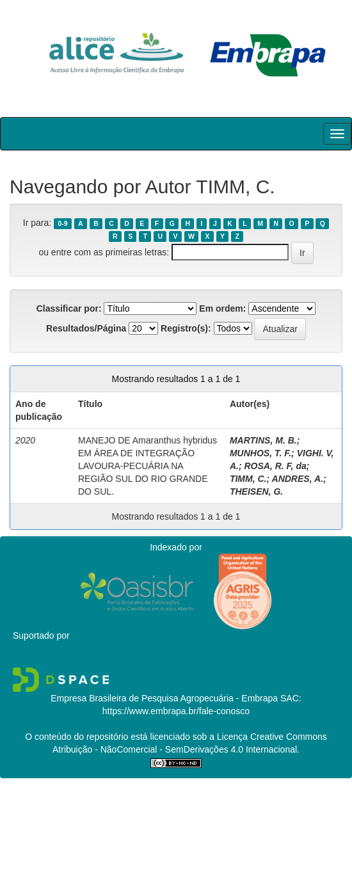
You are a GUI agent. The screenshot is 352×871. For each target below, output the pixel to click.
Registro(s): (186, 328)
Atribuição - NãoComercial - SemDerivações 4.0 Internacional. (176, 749)
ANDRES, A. (297, 479)
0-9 (62, 223)
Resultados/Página (86, 328)
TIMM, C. (248, 479)
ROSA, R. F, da (275, 466)
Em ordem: (222, 308)
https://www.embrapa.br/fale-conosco (176, 711)
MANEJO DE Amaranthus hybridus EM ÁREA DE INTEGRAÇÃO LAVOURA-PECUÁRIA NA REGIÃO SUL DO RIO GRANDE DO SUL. (147, 466)
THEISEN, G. (256, 491)
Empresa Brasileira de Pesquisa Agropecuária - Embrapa (164, 698)
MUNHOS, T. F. (260, 453)
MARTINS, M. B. (263, 440)
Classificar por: (69, 308)
